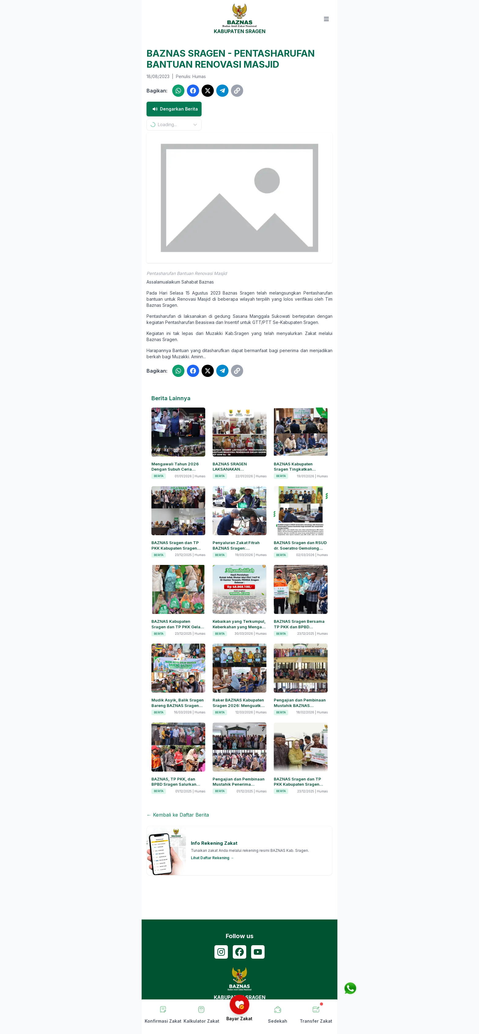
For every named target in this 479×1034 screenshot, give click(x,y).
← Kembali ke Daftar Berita (178, 815)
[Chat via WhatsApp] (350, 988)
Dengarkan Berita (174, 109)
